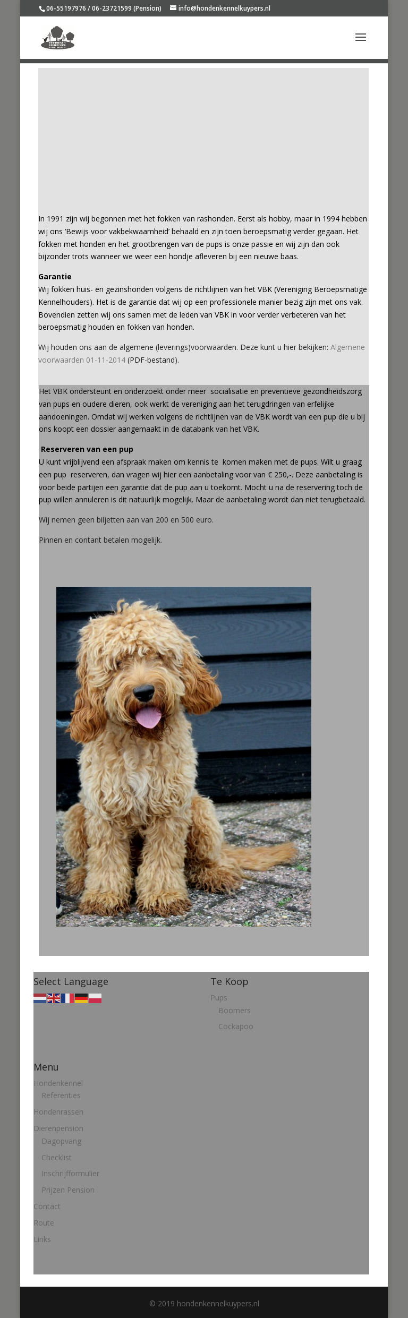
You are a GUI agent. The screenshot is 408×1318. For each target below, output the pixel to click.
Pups (218, 997)
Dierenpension (58, 1128)
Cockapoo (235, 1026)
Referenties (61, 1095)
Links (42, 1239)
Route (43, 1223)
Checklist (56, 1157)
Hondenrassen (58, 1112)
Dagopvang (61, 1141)
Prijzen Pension (68, 1190)
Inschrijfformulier (70, 1173)
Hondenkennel (58, 1083)
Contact (47, 1206)
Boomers (234, 1010)
